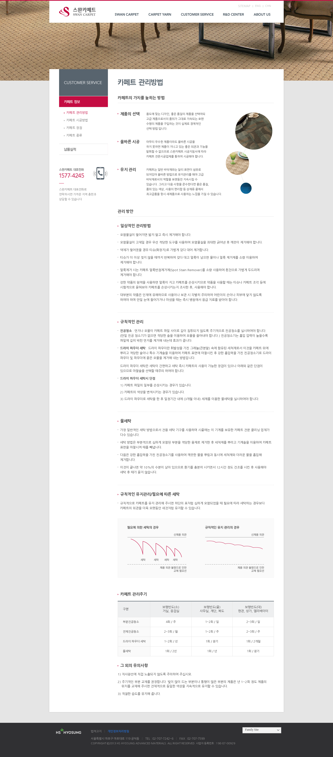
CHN (268, 6)
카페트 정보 (83, 101)
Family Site (252, 729)
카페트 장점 (74, 127)
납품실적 (83, 149)
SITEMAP (244, 6)
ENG (258, 6)
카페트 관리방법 (77, 112)
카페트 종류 (74, 135)
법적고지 (96, 731)
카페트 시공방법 (77, 120)
